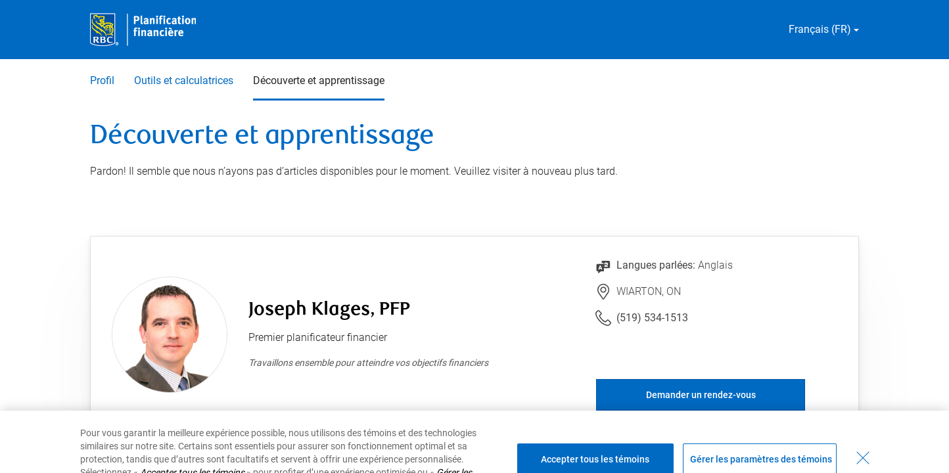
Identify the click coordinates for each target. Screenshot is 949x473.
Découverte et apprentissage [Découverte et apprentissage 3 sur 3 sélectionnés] (318, 80)
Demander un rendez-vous (701, 395)
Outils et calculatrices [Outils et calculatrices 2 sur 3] (183, 80)
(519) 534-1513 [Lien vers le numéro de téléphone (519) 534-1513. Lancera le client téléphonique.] (652, 317)
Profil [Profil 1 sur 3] (102, 80)
